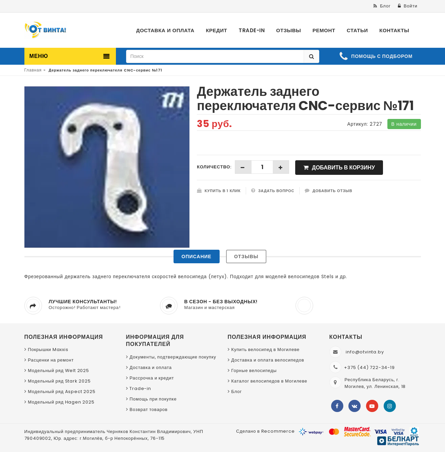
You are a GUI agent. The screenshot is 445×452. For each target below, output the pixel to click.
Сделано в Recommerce (265, 431)
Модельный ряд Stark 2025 (59, 381)
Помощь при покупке (153, 399)
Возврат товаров (148, 409)
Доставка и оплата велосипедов (267, 360)
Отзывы (246, 256)
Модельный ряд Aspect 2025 (61, 391)
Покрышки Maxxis (48, 349)
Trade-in (140, 388)
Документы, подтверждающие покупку (172, 357)
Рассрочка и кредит (151, 378)
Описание (196, 256)
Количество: (214, 167)
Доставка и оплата (150, 367)
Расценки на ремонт (51, 360)
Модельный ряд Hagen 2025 (61, 402)
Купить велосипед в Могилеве (265, 349)
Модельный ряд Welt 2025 (58, 370)
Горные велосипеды (254, 370)
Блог (236, 391)
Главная (33, 70)
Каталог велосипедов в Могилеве (269, 381)
